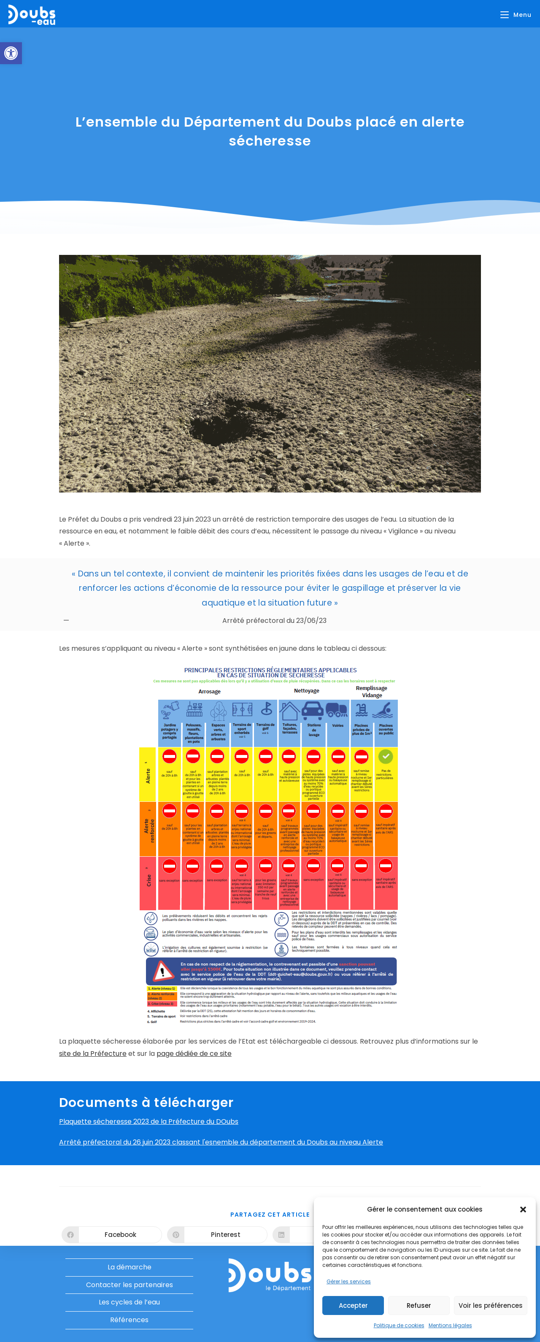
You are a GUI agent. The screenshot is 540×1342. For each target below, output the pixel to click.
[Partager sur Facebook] (112, 1234)
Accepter (353, 1305)
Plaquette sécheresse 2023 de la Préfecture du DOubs (148, 1121)
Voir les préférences (491, 1305)
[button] (11, 53)
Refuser (419, 1305)
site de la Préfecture (93, 1053)
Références (129, 1320)
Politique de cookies (399, 1325)
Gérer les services (349, 1281)
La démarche (129, 1267)
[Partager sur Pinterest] (217, 1234)
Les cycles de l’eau (129, 1302)
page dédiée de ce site (194, 1053)
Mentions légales (450, 1325)
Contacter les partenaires (129, 1285)
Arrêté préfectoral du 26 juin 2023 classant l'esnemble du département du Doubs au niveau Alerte (221, 1142)
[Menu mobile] (516, 15)
